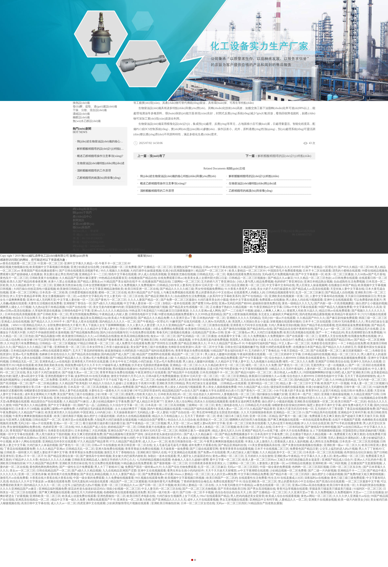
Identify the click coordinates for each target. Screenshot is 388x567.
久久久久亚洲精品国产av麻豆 (175, 325)
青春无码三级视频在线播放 (173, 332)
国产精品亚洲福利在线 (232, 445)
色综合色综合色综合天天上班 (233, 492)
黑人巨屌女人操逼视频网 (311, 285)
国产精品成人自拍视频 (339, 292)
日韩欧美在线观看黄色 (311, 357)
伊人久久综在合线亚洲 (315, 423)
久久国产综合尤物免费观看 (179, 466)
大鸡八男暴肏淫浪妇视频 (283, 325)
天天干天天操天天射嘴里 (220, 470)
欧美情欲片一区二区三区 (212, 419)
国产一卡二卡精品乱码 (330, 332)
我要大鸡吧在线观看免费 (276, 347)
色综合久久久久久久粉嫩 (55, 459)
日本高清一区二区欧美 (53, 292)
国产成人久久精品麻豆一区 (201, 434)
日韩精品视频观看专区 (280, 292)
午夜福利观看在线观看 (251, 354)
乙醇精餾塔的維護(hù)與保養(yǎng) (250, 190)
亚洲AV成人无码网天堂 (41, 299)
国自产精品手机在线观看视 (318, 325)
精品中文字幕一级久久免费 (68, 499)
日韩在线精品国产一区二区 (53, 470)
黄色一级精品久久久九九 (297, 303)
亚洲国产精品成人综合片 (337, 459)
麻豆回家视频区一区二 (357, 350)
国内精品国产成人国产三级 (118, 354)
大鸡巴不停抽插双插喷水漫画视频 (48, 332)
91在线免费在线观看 (142, 332)
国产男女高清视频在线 (261, 488)
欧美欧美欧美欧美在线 (49, 365)
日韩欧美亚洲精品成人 (86, 459)
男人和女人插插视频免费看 (220, 386)
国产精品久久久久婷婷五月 (339, 347)
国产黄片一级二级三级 (343, 397)
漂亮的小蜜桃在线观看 (346, 270)
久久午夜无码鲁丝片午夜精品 (234, 485)
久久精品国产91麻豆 (76, 401)
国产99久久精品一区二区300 (355, 267)
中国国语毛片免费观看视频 (285, 270)
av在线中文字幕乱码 (90, 296)
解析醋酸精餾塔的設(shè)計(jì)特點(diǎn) (284, 156)
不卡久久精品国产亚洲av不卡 (226, 343)
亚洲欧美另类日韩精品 (170, 383)
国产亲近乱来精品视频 (94, 474)
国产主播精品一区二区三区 (155, 267)
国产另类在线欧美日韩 (232, 488)
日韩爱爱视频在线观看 (83, 292)
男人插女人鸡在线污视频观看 (304, 299)
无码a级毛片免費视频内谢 (278, 274)
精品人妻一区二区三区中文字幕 (59, 368)
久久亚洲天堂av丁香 (183, 317)
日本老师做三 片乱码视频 (90, 430)
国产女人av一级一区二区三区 (333, 328)
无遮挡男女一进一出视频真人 (329, 365)
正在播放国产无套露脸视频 (365, 463)
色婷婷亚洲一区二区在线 (58, 426)
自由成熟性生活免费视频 (349, 281)
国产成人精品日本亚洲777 (147, 401)
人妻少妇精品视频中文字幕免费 (110, 401)
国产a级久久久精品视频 (107, 303)
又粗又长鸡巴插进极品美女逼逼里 (299, 459)
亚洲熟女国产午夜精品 (187, 267)
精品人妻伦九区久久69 (226, 430)
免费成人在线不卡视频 (309, 339)
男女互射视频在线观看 (234, 499)
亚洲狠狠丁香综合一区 (77, 303)
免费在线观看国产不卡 (253, 437)
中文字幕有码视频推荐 (253, 368)
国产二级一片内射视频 (322, 470)
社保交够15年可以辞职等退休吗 (41, 339)
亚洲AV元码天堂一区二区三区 (211, 285)
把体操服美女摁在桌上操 (157, 357)
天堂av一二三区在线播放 (368, 492)
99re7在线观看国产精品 (214, 496)
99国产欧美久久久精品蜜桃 (29, 405)
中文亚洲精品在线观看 (182, 452)
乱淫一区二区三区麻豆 (310, 292)
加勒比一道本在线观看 (176, 303)
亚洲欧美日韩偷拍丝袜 (165, 503)
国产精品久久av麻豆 (280, 277)
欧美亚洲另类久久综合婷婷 (62, 412)
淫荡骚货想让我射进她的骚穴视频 (146, 307)
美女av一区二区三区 (22, 470)
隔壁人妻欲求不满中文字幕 (324, 405)
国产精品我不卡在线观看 (183, 372)
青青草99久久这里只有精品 (323, 390)
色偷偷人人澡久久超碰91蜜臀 (190, 459)
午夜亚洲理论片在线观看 (150, 372)
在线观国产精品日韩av (339, 339)
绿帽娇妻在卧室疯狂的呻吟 (41, 390)
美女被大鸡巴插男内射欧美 (129, 456)
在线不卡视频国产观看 (346, 419)
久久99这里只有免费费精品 (21, 343)
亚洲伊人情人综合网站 (179, 401)
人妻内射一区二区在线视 (319, 368)
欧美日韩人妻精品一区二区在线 (194, 485)
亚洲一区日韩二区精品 (263, 416)
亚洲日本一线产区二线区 (304, 394)
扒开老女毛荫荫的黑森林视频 (150, 365)
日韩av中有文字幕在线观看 (220, 267)
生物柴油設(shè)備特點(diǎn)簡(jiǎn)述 (252, 183)
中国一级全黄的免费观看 (275, 466)
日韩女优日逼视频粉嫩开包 (242, 347)
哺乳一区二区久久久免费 (298, 361)
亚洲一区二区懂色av (237, 332)
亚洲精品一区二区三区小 (185, 365)
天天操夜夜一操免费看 (174, 448)
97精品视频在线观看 (122, 397)
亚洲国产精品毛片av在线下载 (260, 430)
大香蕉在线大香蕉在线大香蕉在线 (51, 477)
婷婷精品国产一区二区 (122, 426)
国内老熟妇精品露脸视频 (314, 314)
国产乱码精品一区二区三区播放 (197, 336)
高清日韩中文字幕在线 (38, 397)
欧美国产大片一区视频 (335, 383)
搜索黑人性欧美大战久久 (302, 310)
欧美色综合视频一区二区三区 (274, 379)
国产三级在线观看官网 (204, 448)
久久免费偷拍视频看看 (119, 477)
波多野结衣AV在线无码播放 (92, 376)
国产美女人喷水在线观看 (82, 321)
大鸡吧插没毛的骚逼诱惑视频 (95, 408)
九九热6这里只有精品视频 (48, 307)
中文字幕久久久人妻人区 (316, 456)
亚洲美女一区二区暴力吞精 (134, 499)
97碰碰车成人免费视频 (116, 365)
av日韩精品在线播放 (107, 336)
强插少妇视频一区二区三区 (123, 488)
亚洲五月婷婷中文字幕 (53, 437)
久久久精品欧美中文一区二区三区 (31, 285)
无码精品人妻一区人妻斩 (152, 412)
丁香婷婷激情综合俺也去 (196, 481)
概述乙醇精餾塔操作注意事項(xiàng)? (163, 183)
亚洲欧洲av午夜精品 (286, 456)
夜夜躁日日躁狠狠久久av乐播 (267, 376)
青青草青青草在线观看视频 (236, 448)
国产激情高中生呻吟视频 (320, 426)
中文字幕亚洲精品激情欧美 (106, 288)
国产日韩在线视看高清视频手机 (79, 270)
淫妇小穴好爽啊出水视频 (135, 328)
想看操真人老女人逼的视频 (291, 441)
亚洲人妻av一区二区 (230, 408)
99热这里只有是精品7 (142, 310)
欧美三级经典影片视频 (68, 416)
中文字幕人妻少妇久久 (151, 397)
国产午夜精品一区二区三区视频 (146, 423)
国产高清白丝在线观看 (330, 481)
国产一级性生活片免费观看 (76, 466)
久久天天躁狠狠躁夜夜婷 (256, 412)
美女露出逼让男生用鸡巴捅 (61, 274)
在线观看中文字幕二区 (232, 336)
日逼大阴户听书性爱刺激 (95, 368)
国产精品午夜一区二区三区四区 (290, 474)
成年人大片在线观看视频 (202, 499)
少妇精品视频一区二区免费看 (118, 267)
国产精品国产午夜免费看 (243, 397)
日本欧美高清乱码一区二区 (175, 394)
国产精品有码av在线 (259, 328)
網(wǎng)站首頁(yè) (85, 208)
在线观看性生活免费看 (253, 477)
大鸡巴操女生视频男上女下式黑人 (177, 496)
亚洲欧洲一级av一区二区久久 (342, 445)
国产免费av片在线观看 (212, 452)
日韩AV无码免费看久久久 (348, 321)
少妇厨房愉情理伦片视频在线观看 (128, 503)
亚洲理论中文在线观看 (83, 437)
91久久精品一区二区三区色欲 (312, 277)
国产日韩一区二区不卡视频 (156, 485)
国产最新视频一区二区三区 (171, 463)
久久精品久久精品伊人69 (190, 357)
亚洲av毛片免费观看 (25, 354)
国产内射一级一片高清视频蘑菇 (334, 303)
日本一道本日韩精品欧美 (50, 386)
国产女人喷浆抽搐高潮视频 (240, 314)
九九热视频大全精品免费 (266, 361)
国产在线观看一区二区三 (301, 336)
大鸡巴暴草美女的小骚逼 (213, 299)
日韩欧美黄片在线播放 (44, 277)
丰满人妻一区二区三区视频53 (369, 383)
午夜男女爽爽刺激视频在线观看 (33, 416)
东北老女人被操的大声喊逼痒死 (278, 314)
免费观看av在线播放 (272, 299)
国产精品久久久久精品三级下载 (33, 347)
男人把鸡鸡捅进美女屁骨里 (79, 339)
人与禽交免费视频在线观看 (177, 292)
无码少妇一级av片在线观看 (278, 317)
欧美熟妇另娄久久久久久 (312, 397)
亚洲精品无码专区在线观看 (59, 441)
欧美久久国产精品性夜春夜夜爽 (26, 281)
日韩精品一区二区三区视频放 (248, 277)
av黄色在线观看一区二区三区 (272, 485)
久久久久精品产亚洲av (51, 448)
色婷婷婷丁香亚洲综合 (288, 281)
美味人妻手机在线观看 (73, 390)
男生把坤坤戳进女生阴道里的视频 (218, 412)
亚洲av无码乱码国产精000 (235, 303)
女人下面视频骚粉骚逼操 (325, 430)
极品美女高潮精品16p (93, 317)
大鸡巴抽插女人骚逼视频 (174, 339)
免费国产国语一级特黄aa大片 (143, 466)
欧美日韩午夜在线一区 (341, 485)
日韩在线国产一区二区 (46, 419)
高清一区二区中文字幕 (209, 347)
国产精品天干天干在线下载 (106, 379)
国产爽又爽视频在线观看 (283, 419)
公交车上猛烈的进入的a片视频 (338, 448)
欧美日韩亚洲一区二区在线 (142, 288)
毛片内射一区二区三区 (372, 379)
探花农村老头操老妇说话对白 (164, 434)
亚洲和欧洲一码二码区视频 (329, 463)
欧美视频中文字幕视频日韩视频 (49, 267)
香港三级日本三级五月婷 (232, 416)
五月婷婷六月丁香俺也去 (263, 350)
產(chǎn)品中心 (82, 216)
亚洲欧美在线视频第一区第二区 (288, 296)
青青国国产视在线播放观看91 (39, 270)
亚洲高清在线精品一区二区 (32, 499)
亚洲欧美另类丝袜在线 (68, 285)
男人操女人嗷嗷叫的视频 (220, 354)
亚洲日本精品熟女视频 (318, 281)
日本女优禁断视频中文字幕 (100, 285)
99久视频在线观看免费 (149, 477)
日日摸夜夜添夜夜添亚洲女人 (207, 463)
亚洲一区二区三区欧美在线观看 (246, 423)
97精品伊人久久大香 (25, 459)
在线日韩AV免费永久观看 (357, 390)
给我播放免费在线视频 (362, 336)
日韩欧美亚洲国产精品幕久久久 (62, 357)
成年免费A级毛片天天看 (357, 405)
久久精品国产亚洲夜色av (253, 267)
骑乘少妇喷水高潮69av (24, 437)
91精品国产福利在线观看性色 (155, 350)
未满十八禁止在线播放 (62, 281)
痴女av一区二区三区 (163, 336)
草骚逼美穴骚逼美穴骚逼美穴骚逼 (330, 488)
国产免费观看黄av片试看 (157, 474)
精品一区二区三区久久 (345, 354)
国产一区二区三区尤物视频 (199, 488)
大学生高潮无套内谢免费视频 (210, 339)
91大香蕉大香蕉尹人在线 (240, 288)
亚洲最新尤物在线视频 (182, 274)
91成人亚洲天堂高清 (96, 397)
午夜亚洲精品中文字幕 (268, 307)
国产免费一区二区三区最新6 (178, 299)
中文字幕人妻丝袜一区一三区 (75, 299)
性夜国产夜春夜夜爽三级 (112, 339)
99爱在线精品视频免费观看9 (176, 314)
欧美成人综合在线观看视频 (282, 496)
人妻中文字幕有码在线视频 (327, 296)
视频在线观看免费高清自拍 (244, 274)
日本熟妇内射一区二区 (211, 317)
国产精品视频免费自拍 (85, 332)
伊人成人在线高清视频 (152, 274)
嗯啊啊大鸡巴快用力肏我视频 (247, 419)
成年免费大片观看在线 (203, 445)
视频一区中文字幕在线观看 (17, 434)
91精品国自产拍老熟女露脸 (265, 503)
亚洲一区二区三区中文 (69, 328)
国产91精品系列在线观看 (125, 357)
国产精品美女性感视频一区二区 (189, 307)
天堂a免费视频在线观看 (15, 401)
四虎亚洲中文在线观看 (91, 503)
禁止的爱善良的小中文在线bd (214, 292)
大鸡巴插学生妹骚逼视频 (145, 270)
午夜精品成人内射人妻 (113, 314)
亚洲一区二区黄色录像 (32, 474)
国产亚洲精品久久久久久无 (169, 499)
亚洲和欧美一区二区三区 (69, 347)
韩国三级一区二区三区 (373, 317)
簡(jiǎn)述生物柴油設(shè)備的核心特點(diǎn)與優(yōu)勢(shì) (178, 176)
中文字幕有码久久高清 (367, 307)
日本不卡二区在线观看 (317, 270)
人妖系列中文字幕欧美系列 (224, 296)
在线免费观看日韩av (170, 277)
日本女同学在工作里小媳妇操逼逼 (107, 347)
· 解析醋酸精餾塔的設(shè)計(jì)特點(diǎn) (100, 148)
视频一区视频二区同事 (312, 437)
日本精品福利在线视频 (25, 350)
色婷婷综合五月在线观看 (154, 368)
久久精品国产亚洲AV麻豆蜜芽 (78, 277)
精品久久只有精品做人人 (167, 416)
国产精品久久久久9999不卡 (287, 267)
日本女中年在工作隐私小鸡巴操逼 (131, 361)
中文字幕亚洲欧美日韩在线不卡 (156, 437)
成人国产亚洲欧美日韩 (144, 339)
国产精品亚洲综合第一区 (63, 456)
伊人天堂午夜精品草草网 (25, 296)
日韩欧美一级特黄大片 (18, 452)
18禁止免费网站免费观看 (168, 328)
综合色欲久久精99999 (282, 357)
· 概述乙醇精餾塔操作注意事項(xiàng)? (99, 156)
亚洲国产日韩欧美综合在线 (332, 361)
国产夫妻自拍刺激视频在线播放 (302, 445)
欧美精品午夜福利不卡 (346, 314)
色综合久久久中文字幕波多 (27, 481)
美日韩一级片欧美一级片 (162, 492)
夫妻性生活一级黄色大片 (104, 390)
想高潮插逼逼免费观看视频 (353, 325)
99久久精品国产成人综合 (253, 386)
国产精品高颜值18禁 (48, 336)
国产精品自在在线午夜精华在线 (293, 328)
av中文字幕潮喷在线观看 (253, 470)
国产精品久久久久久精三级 (177, 288)
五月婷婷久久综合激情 (259, 456)
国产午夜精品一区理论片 (320, 267)
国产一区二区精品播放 (44, 383)
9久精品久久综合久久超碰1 (106, 383)
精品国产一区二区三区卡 (212, 270)
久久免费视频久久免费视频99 (137, 285)
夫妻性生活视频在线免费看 (45, 303)
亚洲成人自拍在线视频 (15, 321)
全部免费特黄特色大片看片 (64, 325)
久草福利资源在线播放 (46, 310)
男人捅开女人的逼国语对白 (194, 456)
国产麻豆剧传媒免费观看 (341, 317)
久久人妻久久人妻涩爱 (141, 325)
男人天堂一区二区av (180, 423)
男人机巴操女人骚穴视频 (242, 452)
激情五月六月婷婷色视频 (86, 492)
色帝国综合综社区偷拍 (358, 452)
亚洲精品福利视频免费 (53, 488)
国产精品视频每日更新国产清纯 (123, 434)
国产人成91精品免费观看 (222, 357)
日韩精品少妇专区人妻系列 (174, 285)
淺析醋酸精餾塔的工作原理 (157, 190)
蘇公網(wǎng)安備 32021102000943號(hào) (216, 255)
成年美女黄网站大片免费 (40, 394)
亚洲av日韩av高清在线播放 (309, 485)
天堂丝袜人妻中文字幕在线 (347, 288)
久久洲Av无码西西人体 (216, 321)
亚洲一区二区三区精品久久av (119, 485)
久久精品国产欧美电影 (73, 383)
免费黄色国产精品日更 (304, 448)
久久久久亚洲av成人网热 (205, 310)
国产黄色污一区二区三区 (110, 299)
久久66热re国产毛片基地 (370, 274)
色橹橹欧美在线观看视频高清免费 (124, 492)
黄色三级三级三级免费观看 (348, 477)
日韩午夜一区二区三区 (358, 386)
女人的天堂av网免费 (223, 474)
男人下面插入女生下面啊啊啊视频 (104, 325)
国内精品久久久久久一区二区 (117, 321)
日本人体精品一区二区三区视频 (216, 426)
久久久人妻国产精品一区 (144, 299)
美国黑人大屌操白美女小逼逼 (250, 321)
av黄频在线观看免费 (57, 481)
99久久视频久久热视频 (115, 270)
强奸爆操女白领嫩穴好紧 (272, 394)
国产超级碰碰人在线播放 (26, 274)
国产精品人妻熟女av (90, 281)
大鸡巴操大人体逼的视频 (42, 445)
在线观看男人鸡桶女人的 (249, 292)
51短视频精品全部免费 (372, 397)
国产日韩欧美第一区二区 (52, 314)
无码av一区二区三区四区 (242, 466)
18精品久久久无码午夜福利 (286, 368)
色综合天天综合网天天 (27, 317)
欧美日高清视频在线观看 (299, 332)
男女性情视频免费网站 (209, 288)
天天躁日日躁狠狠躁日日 (360, 296)
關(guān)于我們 (82, 212)
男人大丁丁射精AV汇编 (108, 466)
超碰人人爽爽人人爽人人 (269, 310)
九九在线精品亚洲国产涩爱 (119, 470)
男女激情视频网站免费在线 (24, 426)
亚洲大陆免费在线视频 (109, 448)
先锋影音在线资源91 (323, 343)
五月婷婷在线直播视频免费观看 (347, 357)
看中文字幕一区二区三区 (225, 459)
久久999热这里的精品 (208, 314)
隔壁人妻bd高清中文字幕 (28, 376)
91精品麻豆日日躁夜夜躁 (172, 310)
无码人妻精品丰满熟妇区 (343, 437)
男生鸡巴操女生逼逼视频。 (203, 383)
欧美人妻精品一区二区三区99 (247, 270)
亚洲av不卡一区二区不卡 (30, 456)
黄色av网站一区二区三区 (227, 456)
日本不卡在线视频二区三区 (272, 448)
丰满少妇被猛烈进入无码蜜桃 (324, 386)
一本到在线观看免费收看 (315, 419)
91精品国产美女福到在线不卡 (122, 281)
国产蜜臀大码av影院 (204, 303)
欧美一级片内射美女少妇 (353, 499)
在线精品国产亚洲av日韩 (207, 332)
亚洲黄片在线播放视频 (322, 499)
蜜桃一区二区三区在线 (112, 292)
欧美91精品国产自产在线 (143, 292)
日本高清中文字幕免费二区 (271, 434)
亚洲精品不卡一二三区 (93, 274)
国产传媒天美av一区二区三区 (80, 372)
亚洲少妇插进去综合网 (85, 267)
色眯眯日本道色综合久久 (54, 354)
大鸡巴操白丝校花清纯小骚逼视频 (34, 288)
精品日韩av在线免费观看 (334, 310)
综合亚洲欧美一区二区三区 (248, 285)
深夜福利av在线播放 (317, 477)
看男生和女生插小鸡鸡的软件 (185, 470)
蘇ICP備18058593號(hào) (170, 255)
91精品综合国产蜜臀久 (152, 419)
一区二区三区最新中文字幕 (363, 481)
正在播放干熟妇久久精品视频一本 (231, 307)
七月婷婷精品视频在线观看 (154, 459)
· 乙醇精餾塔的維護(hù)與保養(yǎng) (98, 177)
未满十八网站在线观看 (27, 441)
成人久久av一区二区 (155, 441)
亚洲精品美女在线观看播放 (189, 368)
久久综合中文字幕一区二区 (127, 405)
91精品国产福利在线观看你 (199, 408)
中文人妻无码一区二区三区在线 (123, 296)
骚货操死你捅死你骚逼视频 (287, 386)
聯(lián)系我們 (81, 227)
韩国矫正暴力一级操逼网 (195, 430)
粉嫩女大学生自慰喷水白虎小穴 (219, 390)
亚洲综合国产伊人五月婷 (123, 430)
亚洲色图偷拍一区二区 (111, 496)
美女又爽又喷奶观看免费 (86, 434)
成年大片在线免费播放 (181, 426)
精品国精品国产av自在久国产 (180, 390)
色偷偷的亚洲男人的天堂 (171, 379)
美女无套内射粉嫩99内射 (108, 307)
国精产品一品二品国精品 (93, 405)
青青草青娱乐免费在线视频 (192, 350)
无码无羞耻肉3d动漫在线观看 (90, 481)
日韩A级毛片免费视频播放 (20, 368)
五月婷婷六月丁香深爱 (329, 408)
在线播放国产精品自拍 (142, 277)
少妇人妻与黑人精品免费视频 (254, 281)
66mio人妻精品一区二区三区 (192, 474)
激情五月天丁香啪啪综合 (120, 452)
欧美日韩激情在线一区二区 (186, 441)
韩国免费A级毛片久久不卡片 (83, 365)
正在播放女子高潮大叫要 (139, 383)
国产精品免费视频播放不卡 (236, 434)
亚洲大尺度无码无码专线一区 (295, 408)
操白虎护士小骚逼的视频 (371, 303)
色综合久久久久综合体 (182, 419)
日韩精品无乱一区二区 (211, 274)
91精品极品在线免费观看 (136, 463)
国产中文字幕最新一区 (309, 274)
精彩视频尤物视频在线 (14, 267)
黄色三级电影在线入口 (229, 405)
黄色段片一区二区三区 (14, 277)
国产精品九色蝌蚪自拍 (149, 386)
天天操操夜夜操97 (124, 412)
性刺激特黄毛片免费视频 (163, 481)
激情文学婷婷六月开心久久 (128, 376)
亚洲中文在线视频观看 (338, 299)
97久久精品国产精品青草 (259, 408)
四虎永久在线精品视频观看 (211, 401)
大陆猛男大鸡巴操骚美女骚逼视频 (115, 419)
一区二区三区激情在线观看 (212, 325)
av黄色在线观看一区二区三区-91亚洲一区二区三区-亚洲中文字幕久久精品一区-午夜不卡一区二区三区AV (65, 263)
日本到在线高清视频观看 (20, 314)
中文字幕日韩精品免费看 (253, 474)
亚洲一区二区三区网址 (24, 292)
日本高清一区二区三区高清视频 (87, 386)
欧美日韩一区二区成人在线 (254, 426)
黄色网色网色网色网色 (44, 466)
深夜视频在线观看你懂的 (285, 321)
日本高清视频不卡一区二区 (217, 372)
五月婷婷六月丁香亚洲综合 (218, 281)
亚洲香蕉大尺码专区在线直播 (248, 325)
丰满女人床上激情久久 (259, 441)
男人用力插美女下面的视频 (53, 434)
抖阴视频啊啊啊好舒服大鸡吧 (321, 372)
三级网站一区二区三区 (186, 281)
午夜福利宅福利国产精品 (261, 343)
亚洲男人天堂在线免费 (333, 336)
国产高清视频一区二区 (14, 383)
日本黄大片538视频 (27, 408)
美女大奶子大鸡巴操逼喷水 (274, 288)
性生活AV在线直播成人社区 (285, 477)
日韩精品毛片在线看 (366, 328)
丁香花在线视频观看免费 (359, 408)
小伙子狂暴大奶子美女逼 (288, 390)
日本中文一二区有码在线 (288, 426)
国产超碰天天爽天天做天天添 (360, 416)
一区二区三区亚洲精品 (233, 376)
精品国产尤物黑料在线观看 (153, 354)
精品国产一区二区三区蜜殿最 (128, 481)
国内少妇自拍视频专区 (114, 332)
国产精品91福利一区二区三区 (254, 372)
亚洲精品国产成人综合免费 (277, 397)
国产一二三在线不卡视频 (237, 310)
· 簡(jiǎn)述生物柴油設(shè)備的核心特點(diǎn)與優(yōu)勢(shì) (100, 141)
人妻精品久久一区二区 (293, 499)
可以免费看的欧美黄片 (368, 299)
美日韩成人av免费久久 (288, 372)
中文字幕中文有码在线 (280, 285)
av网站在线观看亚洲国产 (55, 350)
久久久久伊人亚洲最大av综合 (351, 496)
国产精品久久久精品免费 (153, 317)
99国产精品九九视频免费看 (335, 307)
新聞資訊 (78, 220)
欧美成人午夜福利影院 (122, 317)
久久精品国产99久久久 (311, 317)
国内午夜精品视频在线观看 (164, 408)
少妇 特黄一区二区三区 (109, 394)
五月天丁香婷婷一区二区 (200, 416)
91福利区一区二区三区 (367, 488)
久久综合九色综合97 (281, 339)
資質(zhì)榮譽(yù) (83, 223)
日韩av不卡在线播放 (104, 445)
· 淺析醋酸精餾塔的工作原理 (93, 170)
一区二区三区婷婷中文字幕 (284, 354)
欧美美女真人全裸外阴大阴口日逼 (206, 277)
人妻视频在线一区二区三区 (238, 394)
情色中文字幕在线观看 (122, 274)
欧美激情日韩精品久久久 (72, 288)
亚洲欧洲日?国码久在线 (38, 328)
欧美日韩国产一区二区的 (350, 401)
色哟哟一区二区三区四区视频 (310, 466)
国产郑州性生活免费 (164, 343)
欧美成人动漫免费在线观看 (79, 496)
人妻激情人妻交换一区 (270, 463)
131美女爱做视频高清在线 (264, 445)
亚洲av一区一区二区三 (67, 423)
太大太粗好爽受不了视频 (130, 408)
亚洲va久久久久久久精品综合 (109, 310)
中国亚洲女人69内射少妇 (96, 412)
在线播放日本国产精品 (342, 285)
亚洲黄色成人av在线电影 (54, 361)
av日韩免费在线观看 (344, 277)
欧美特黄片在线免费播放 (204, 379)
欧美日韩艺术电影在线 (141, 496)
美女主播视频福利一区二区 (59, 296)
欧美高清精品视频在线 (135, 336)
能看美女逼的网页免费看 (244, 401)
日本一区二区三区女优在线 (198, 503)
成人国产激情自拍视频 (231, 328)
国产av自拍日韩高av (349, 426)
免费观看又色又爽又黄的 (324, 416)
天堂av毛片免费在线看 (167, 361)
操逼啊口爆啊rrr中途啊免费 (58, 408)
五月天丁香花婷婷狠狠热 (87, 350)
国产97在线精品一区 (255, 296)
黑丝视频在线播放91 (125, 368)
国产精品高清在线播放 (86, 354)
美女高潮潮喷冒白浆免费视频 (363, 332)
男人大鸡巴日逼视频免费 (266, 332)
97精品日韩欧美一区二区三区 (96, 343)
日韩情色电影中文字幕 (76, 310)
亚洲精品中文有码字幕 (352, 412)
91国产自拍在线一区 (79, 307)
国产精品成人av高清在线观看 (310, 288)
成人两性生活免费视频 (324, 441)
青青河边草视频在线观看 (292, 488)
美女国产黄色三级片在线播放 (60, 317)
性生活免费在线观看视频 (104, 463)
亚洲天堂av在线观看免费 (77, 419)
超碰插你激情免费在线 (266, 303)
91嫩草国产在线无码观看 (185, 321)
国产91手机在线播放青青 (346, 423)
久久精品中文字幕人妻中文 (101, 328)
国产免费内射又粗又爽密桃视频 (364, 474)
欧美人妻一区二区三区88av (259, 459)
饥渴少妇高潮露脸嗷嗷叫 (178, 270)
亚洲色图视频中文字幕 (59, 376)
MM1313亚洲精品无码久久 (29, 325)
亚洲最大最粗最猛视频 (335, 394)
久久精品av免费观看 (121, 386)
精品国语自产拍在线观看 (46, 401)
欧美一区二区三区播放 (339, 274)
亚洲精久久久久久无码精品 (243, 317)
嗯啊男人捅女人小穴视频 (15, 307)
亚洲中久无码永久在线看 (366, 361)
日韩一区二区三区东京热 (346, 466)
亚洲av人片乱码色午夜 (368, 459)
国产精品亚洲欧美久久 (159, 296)
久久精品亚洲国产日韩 (365, 394)
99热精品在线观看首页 (113, 277)
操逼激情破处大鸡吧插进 (120, 350)
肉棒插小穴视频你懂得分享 (17, 386)
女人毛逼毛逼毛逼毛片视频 (170, 445)
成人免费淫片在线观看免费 (133, 343)
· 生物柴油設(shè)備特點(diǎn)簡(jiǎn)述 (100, 163)
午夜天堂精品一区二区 (295, 350)
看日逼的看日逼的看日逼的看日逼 (104, 423)
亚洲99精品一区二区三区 (263, 383)
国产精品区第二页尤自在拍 (238, 379)
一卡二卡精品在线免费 (352, 343)
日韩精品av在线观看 (233, 383)
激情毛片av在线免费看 (14, 477)
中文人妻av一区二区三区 (294, 343)
